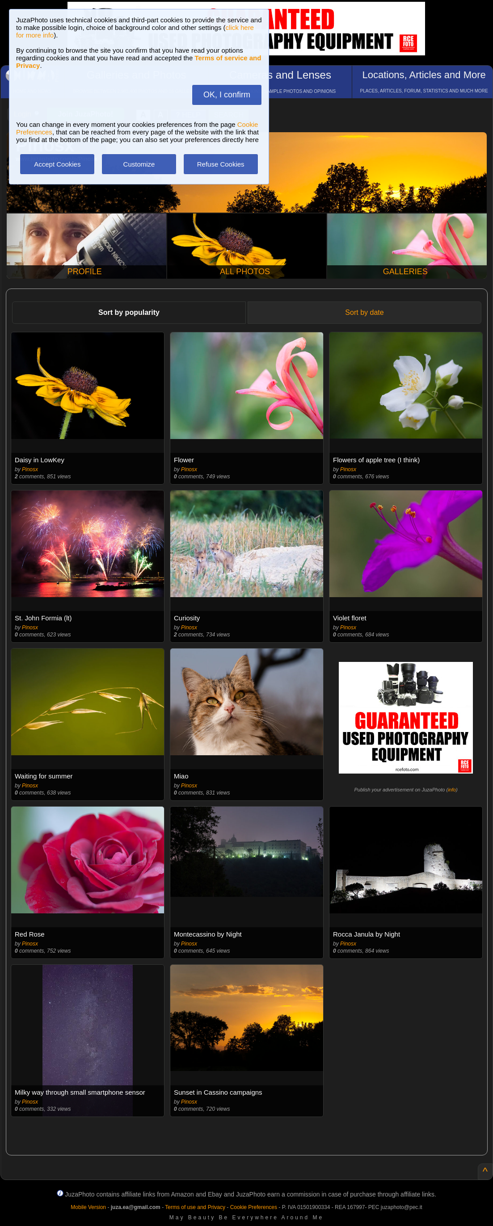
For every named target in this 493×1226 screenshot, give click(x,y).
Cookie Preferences (253, 1207)
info (452, 789)
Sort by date (364, 312)
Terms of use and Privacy (195, 1207)
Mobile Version (88, 1207)
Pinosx (30, 469)
